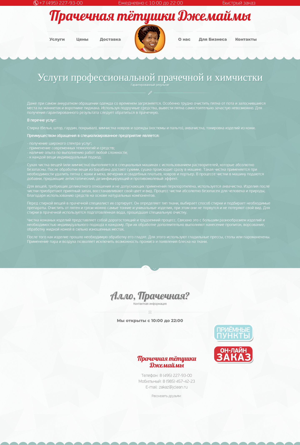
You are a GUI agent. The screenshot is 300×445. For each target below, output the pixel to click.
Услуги (57, 39)
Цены (82, 39)
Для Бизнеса (213, 39)
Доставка (110, 39)
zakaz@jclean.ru (173, 387)
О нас (184, 39)
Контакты (246, 39)
